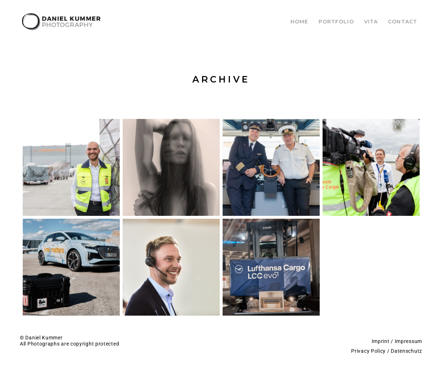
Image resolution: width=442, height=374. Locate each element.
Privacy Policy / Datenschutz (386, 351)
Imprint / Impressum (397, 341)
